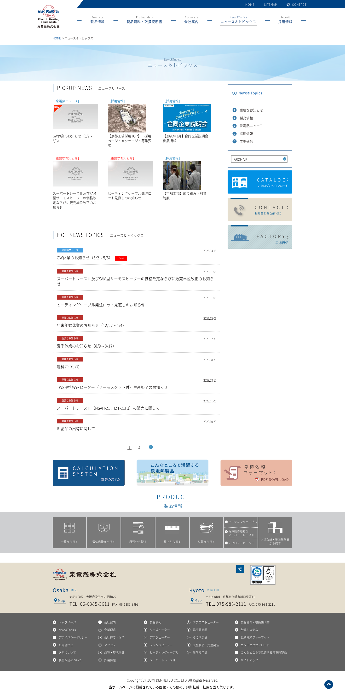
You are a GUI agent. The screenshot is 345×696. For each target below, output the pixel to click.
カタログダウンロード (260, 182)
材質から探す (206, 542)
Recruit (285, 20)
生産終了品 (200, 652)
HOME (249, 4)
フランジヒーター (161, 645)
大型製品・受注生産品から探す (275, 541)
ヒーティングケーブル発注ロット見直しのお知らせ (136, 301)
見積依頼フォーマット (256, 473)
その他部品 (200, 637)
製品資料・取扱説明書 (255, 622)
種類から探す (138, 542)
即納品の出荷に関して (136, 425)
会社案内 (110, 622)
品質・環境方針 (114, 652)
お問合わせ (240, 569)
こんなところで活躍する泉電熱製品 (172, 473)
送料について (136, 363)
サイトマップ (249, 660)
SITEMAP (270, 4)
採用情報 (246, 133)
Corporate (191, 20)
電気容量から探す (103, 542)
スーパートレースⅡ (163, 660)
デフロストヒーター (206, 622)
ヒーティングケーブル (164, 652)
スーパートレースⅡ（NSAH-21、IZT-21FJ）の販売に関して (136, 404)
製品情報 (246, 117)
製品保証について (70, 660)
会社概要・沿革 (114, 637)
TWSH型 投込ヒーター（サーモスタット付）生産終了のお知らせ (136, 383)
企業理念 (110, 630)
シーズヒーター (160, 630)
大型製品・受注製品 (206, 645)
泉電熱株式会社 (85, 575)
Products (97, 20)
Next (151, 447)
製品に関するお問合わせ (260, 210)
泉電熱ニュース (251, 125)
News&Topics (238, 20)
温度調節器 (200, 630)
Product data (144, 20)
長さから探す (172, 542)
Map (61, 600)
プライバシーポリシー (73, 637)
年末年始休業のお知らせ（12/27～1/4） (136, 321)
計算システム (89, 473)
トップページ (67, 622)
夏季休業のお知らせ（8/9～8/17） (136, 342)
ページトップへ (328, 684)
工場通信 (246, 141)
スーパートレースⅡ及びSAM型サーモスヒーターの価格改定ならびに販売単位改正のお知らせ (136, 278)
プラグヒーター (160, 637)
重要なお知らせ (251, 110)
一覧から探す (69, 542)
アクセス (110, 645)
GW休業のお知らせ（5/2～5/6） (136, 254)
